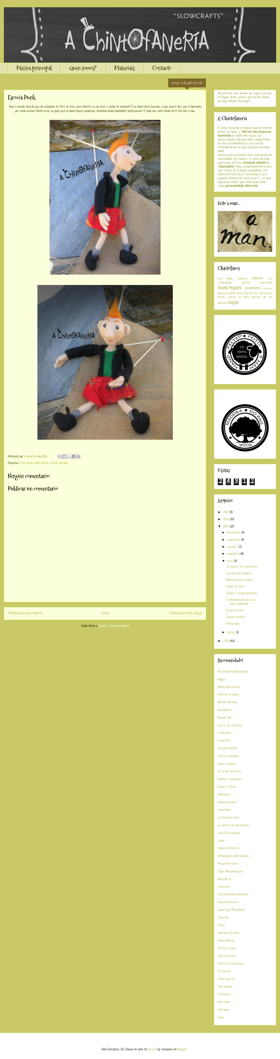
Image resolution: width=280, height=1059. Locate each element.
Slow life (223, 918)
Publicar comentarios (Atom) (113, 626)
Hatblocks (224, 794)
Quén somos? (83, 68)
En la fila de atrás (229, 771)
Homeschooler (227, 802)
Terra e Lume (227, 948)
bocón (220, 278)
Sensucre (224, 887)
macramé (266, 283)
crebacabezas (225, 283)
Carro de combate (230, 725)
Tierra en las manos (231, 963)
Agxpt (221, 679)
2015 (226, 526)
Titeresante (225, 987)
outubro (233, 547)
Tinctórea (224, 971)
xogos (233, 302)
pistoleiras (267, 288)
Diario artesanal (228, 756)
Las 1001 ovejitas (229, 833)
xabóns (222, 303)
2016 (226, 519)
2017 (226, 512)
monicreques (41, 463)
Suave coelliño (235, 617)
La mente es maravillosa (233, 825)
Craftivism (224, 733)
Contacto (161, 68)
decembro (234, 532)
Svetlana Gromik (228, 933)
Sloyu (221, 925)
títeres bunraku (59, 463)
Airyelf (152, 1049)
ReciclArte (224, 879)
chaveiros (242, 278)
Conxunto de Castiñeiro (242, 567)
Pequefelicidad (227, 864)
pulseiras (222, 293)
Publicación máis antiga (185, 613)
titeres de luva (254, 293)
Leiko (221, 841)
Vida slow (224, 1002)
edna (221, 1017)
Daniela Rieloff (227, 748)
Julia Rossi (224, 810)
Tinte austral (226, 979)
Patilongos (233, 624)
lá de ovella (26, 463)
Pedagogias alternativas (233, 856)
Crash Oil (224, 741)
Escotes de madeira (239, 573)
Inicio (106, 613)
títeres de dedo (238, 297)
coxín (270, 278)
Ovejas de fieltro (228, 848)
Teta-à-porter (227, 956)
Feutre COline (227, 787)
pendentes (253, 288)
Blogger (181, 1049)
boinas (230, 278)
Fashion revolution (230, 779)
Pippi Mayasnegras (230, 871)
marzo (231, 632)
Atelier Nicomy (227, 702)
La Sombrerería (228, 817)
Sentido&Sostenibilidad (233, 894)
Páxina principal (34, 68)
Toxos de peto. (235, 586)
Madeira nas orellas (239, 580)
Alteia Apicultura (229, 687)
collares (257, 278)
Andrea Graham (228, 694)
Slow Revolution (228, 902)
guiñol (246, 283)
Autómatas (224, 710)
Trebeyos (224, 994)
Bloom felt (224, 718)
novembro (234, 540)
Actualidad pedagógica (233, 671)
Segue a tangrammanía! (241, 593)
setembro (233, 554)
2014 (226, 641)
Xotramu (223, 1010)
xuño (230, 561)
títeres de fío (262, 297)
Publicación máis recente (25, 613)
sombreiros (235, 293)
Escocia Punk (235, 610)
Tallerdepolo (226, 940)
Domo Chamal (227, 764)
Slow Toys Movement (231, 910)
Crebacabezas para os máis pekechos (240, 602)
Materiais (124, 68)
